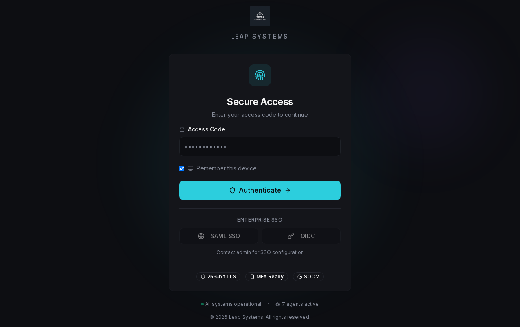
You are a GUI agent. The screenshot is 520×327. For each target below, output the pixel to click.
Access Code (202, 129)
